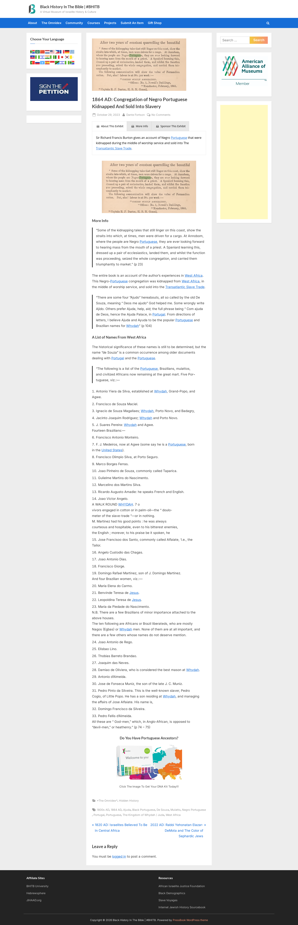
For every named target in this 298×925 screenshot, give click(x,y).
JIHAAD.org (33, 900)
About (32, 23)
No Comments (160, 114)
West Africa (194, 275)
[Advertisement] (244, 162)
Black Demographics (172, 893)
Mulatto (175, 809)
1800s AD (103, 809)
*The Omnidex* (107, 800)
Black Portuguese (143, 809)
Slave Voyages (168, 900)
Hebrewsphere (35, 893)
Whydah (132, 326)
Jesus (134, 593)
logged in (119, 856)
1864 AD (116, 809)
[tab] (109, 126)
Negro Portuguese (194, 809)
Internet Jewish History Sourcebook (182, 907)
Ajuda (127, 809)
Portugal (158, 314)
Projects (110, 23)
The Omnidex (51, 23)
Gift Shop (155, 23)
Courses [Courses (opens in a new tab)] (93, 23)
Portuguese (179, 138)
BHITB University (37, 886)
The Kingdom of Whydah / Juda (143, 814)
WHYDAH (125, 504)
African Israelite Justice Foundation (182, 886)
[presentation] (109, 126)
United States (111, 450)
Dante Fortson (135, 114)
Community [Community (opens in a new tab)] (74, 23)
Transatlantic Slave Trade (113, 148)
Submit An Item (132, 23)
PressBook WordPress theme (190, 920)
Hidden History (129, 800)
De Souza (163, 809)
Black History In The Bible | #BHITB (70, 6)
